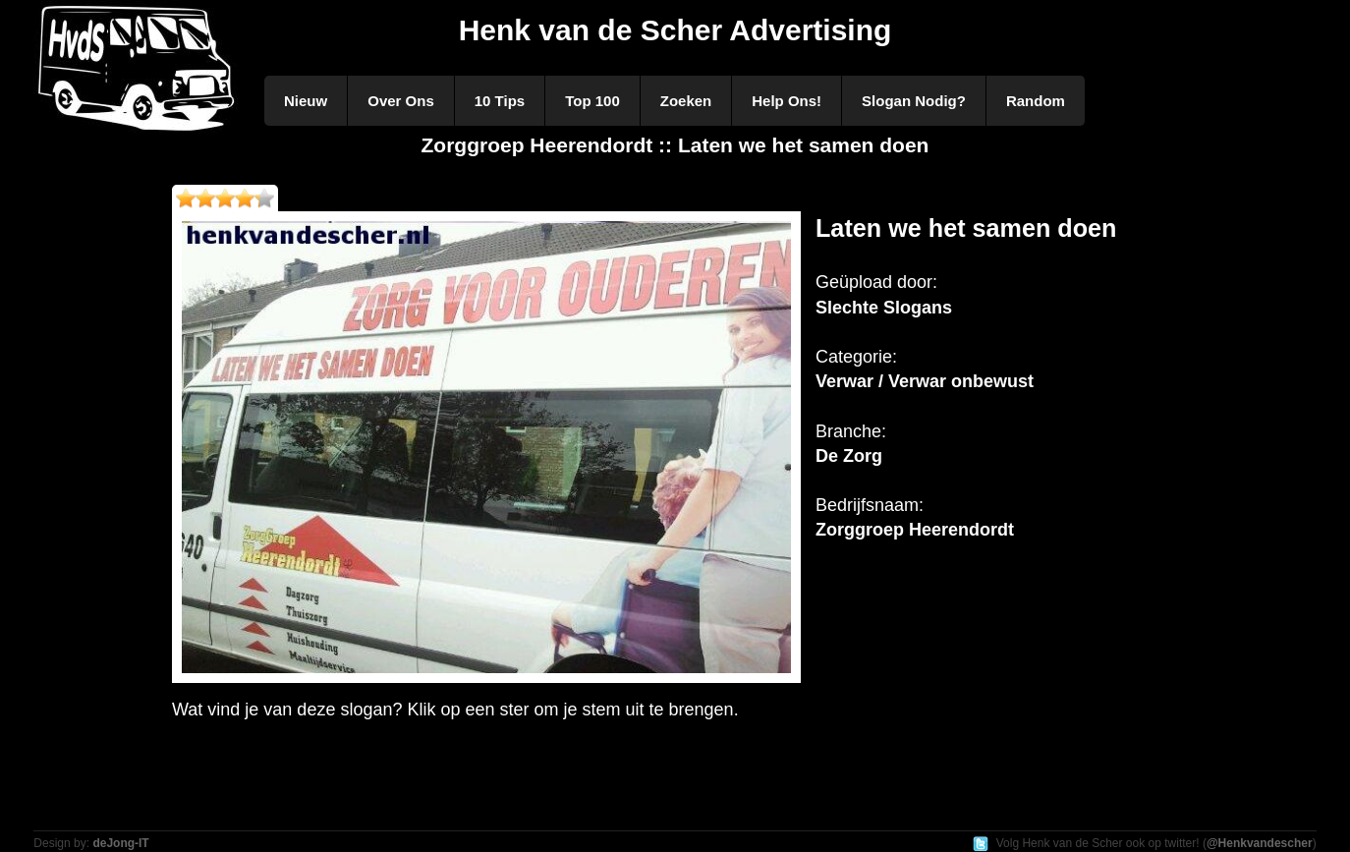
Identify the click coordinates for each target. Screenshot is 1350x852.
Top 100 (592, 100)
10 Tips (500, 100)
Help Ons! (786, 100)
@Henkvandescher (1260, 843)
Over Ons (400, 100)
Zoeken (686, 100)
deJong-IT (120, 843)
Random (1035, 100)
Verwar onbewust (961, 381)
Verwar (844, 381)
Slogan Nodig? (914, 100)
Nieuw (305, 100)
